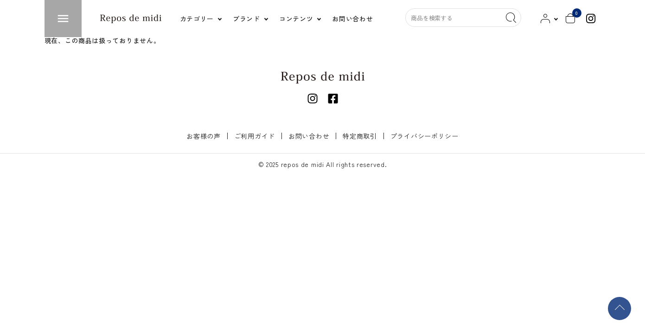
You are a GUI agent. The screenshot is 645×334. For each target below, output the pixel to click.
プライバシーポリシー (424, 136)
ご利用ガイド (254, 136)
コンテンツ (296, 18)
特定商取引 (360, 136)
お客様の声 (203, 136)
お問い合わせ (308, 136)
